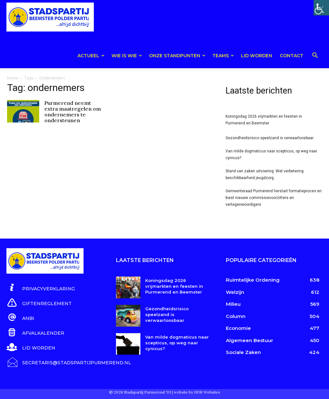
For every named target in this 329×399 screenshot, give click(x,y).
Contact (291, 56)
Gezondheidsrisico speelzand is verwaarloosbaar (270, 138)
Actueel (90, 56)
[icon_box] (40, 287)
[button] (315, 56)
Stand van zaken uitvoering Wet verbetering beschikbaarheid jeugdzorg (265, 174)
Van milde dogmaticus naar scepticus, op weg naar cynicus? (271, 154)
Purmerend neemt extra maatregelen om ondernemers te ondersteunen (72, 111)
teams (223, 56)
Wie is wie (126, 56)
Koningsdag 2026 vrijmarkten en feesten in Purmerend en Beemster (264, 119)
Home (12, 78)
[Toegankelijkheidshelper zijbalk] (321, 7)
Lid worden (256, 56)
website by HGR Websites (197, 390)
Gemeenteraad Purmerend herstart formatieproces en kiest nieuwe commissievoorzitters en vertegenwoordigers (274, 198)
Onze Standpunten (177, 56)
